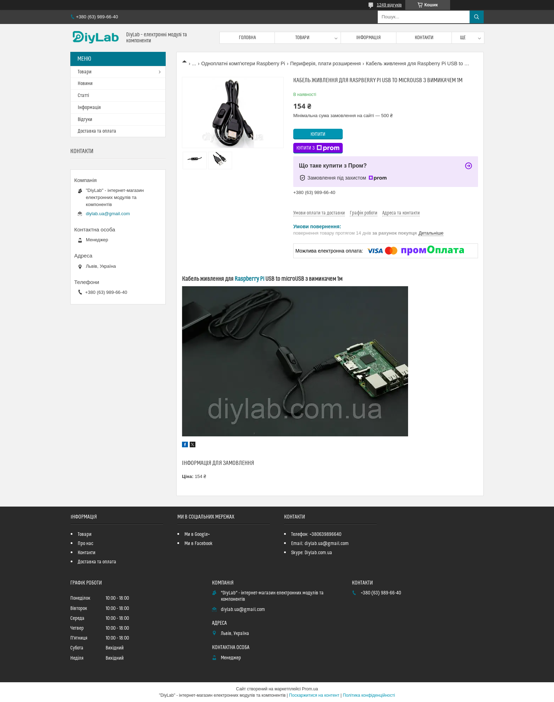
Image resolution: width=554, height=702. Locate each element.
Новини (85, 83)
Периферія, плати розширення (325, 63)
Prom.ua (310, 688)
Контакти (424, 38)
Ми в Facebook (198, 543)
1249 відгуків (389, 4)
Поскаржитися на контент (314, 695)
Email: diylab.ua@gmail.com (320, 543)
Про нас (85, 543)
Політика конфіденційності (369, 695)
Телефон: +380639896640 (316, 534)
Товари (302, 38)
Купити (318, 134)
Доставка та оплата (97, 131)
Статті (83, 95)
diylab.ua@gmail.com (108, 213)
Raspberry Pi (249, 279)
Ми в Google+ (197, 534)
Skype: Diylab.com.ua (311, 553)
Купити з (318, 148)
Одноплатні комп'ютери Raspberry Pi (243, 63)
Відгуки (85, 119)
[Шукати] (477, 17)
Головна (247, 38)
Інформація (368, 38)
